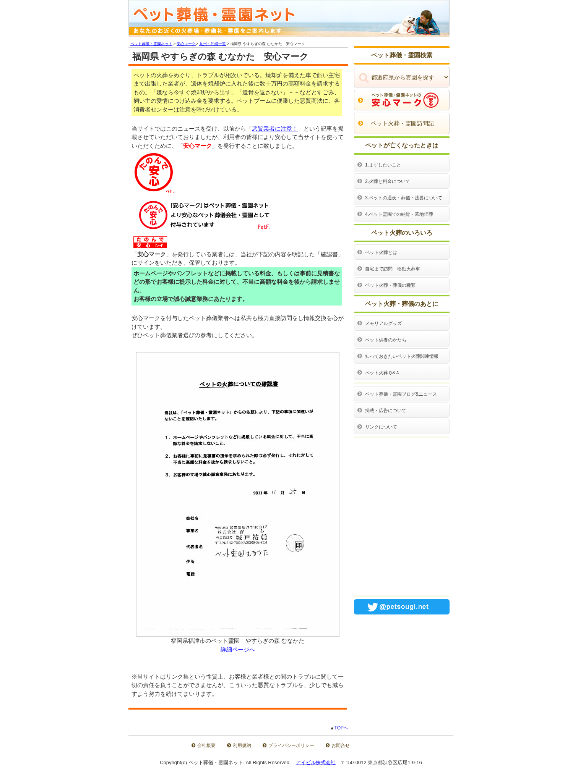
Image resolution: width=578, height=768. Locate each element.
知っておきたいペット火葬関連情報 (401, 356)
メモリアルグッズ (383, 323)
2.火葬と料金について (387, 181)
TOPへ (341, 728)
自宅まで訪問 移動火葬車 (392, 269)
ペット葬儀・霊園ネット (151, 44)
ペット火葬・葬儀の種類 (390, 285)
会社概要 (206, 745)
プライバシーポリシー (291, 745)
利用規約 (242, 745)
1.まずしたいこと (383, 165)
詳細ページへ (238, 649)
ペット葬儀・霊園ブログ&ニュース (401, 394)
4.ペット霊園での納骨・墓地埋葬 (399, 214)
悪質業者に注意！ (275, 128)
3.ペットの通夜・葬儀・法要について (403, 197)
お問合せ (340, 745)
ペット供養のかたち (385, 340)
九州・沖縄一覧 (212, 44)
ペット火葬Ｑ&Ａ (382, 372)
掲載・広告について (385, 410)
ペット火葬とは (381, 252)
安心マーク (186, 44)
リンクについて (381, 427)
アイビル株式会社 (316, 762)
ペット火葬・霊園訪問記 (402, 123)
